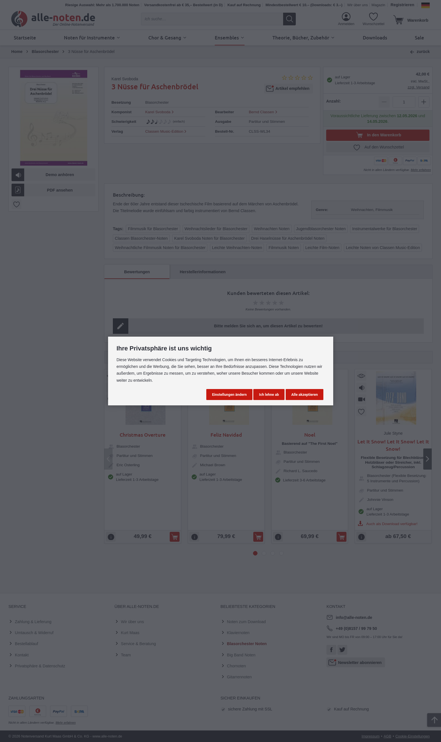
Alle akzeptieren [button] (304, 394)
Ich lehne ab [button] (269, 394)
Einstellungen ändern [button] (229, 394)
